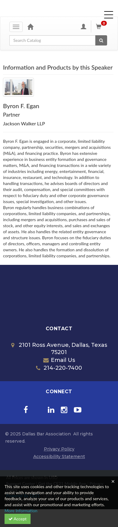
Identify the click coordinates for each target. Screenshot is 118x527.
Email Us (59, 360)
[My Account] (83, 26)
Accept (17, 518)
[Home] (30, 26)
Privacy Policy (59, 449)
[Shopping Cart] (102, 26)
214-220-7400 (59, 368)
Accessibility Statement (59, 456)
